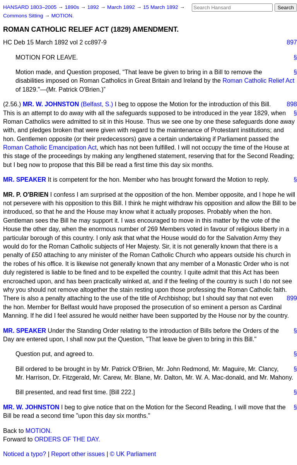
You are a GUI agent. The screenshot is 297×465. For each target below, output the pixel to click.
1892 (94, 7)
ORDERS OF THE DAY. (67, 439)
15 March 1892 (161, 7)
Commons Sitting (23, 16)
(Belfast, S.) (97, 104)
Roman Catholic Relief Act (258, 80)
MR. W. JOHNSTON (51, 104)
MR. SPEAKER (24, 179)
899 (292, 298)
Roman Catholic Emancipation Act (50, 147)
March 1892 (122, 7)
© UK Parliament (133, 454)
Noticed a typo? (24, 454)
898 (292, 104)
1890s (72, 7)
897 (292, 42)
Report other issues (78, 454)
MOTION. (62, 16)
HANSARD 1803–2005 (29, 7)
